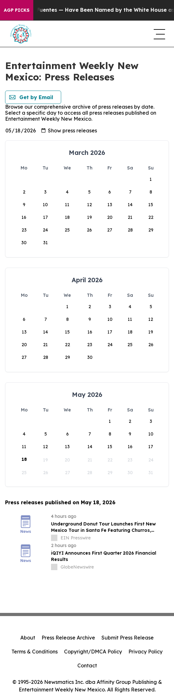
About (27, 637)
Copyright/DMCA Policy (93, 651)
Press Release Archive (68, 637)
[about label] (54, 538)
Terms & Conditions (34, 651)
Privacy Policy (145, 651)
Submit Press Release (127, 637)
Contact (87, 665)
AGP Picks (16, 10)
